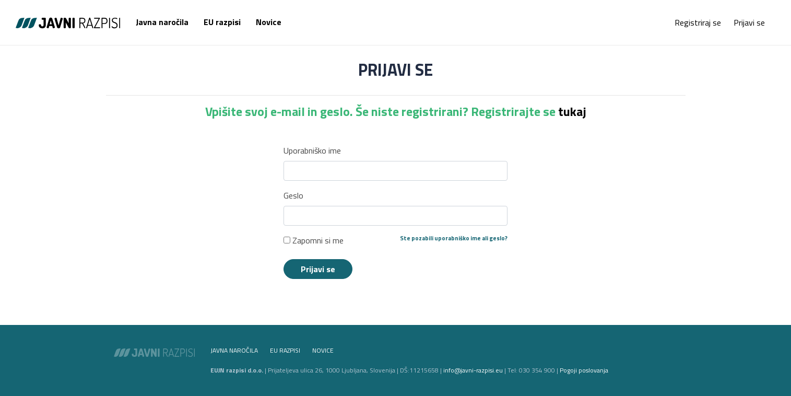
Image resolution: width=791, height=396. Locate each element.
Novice (268, 22)
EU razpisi (222, 22)
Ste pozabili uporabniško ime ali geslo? (453, 238)
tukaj (572, 111)
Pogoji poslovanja (584, 370)
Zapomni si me (314, 240)
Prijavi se (749, 22)
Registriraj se (698, 22)
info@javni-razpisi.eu (473, 370)
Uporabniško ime (312, 150)
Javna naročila (162, 22)
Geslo (293, 195)
